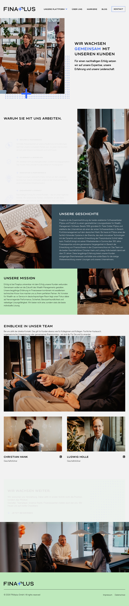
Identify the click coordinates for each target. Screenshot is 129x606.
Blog (104, 9)
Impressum (107, 595)
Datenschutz (120, 595)
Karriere (92, 9)
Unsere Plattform (55, 9)
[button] (6, 373)
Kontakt (118, 9)
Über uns (77, 9)
